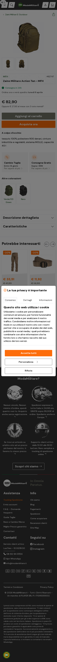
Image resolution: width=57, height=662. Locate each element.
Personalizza (28, 361)
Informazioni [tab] (45, 300)
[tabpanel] (28, 324)
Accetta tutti (28, 353)
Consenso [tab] (10, 300)
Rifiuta (28, 370)
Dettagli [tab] (27, 300)
